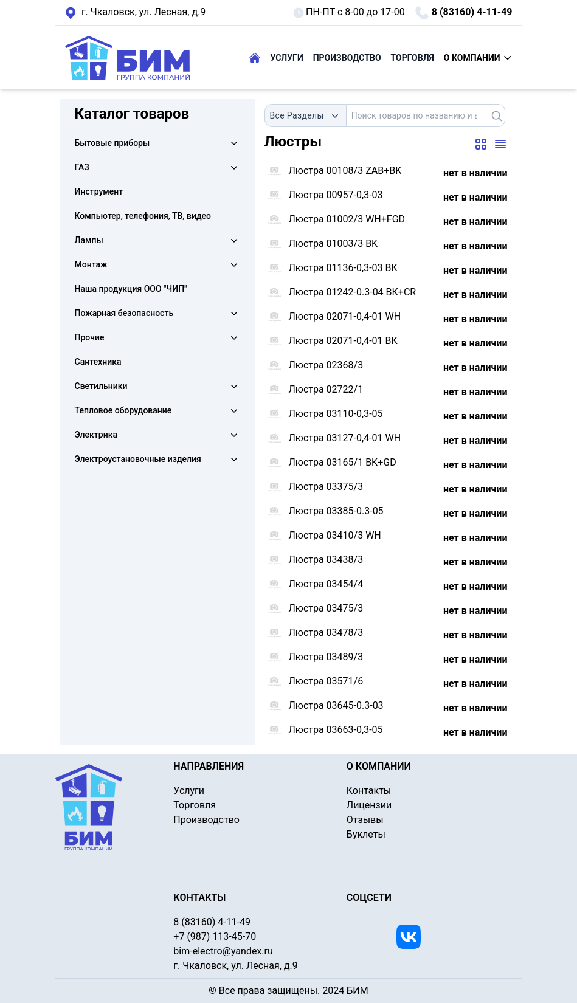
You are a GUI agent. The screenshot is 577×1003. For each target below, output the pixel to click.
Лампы (89, 240)
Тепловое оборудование (123, 410)
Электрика (96, 434)
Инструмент (99, 191)
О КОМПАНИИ (478, 58)
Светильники (101, 386)
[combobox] (305, 115)
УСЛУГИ (287, 58)
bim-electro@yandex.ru (222, 951)
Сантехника (98, 362)
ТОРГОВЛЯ (412, 58)
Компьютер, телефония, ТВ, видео (143, 216)
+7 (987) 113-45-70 (214, 936)
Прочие (90, 337)
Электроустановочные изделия (138, 459)
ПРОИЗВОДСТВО (347, 58)
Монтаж (91, 264)
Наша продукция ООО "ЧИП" (131, 289)
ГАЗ (82, 167)
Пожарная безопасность (124, 313)
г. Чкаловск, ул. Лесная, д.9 (135, 12)
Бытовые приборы (112, 143)
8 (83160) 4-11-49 (464, 12)
